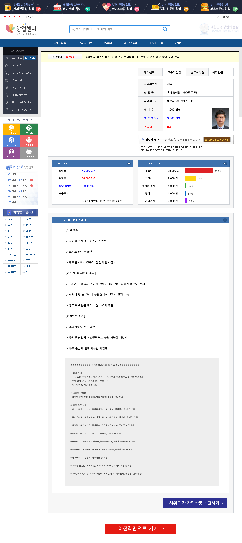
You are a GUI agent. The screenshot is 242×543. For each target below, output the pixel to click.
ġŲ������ (168, 7)
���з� (29, 231)
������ (29, 260)
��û (11, 225)
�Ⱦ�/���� (29, 255)
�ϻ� (29, 249)
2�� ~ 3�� (20, 185)
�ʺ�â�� (29, 129)
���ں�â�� (11, 129)
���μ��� (11, 255)
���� (11, 219)
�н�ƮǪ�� (215, 7)
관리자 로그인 (222, 16)
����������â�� (11, 141)
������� (11, 260)
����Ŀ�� (73, 7)
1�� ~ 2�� (20, 180)
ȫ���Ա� (11, 272)
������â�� (11, 153)
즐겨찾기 (29, 16)
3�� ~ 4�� (20, 191)
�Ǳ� (29, 266)
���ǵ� (29, 243)
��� (11, 243)
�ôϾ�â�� (29, 153)
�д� (29, 225)
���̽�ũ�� (121, 7)
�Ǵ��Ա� (11, 266)
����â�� (29, 141)
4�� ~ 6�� (20, 196)
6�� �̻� (20, 202)
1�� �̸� (20, 174)
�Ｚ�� (29, 237)
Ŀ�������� (26, 7)
